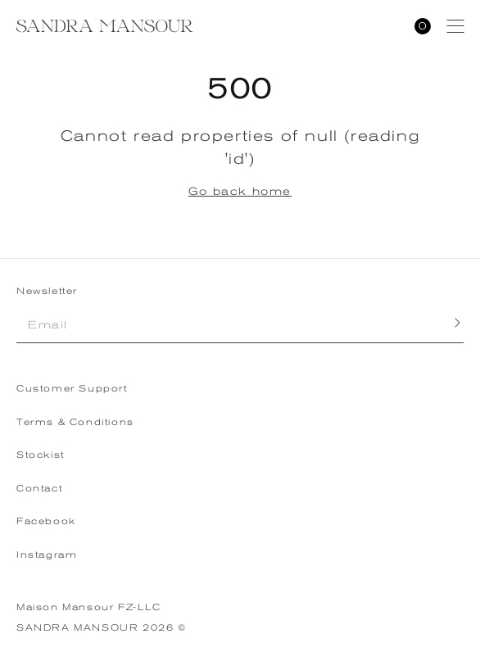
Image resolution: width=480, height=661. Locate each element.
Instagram (46, 555)
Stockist (40, 455)
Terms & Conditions (75, 422)
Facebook (46, 521)
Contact (39, 488)
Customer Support (72, 388)
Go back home (240, 191)
